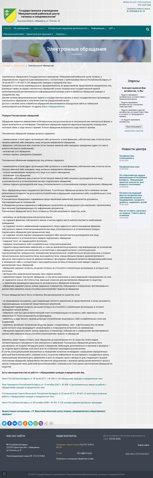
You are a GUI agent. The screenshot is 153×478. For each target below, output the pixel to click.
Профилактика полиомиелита (126, 157)
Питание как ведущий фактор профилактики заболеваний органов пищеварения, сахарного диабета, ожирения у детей (133, 197)
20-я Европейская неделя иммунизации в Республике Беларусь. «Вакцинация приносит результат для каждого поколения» (133, 180)
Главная (7, 65)
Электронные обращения (41, 65)
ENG (149, 5)
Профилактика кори (129, 167)
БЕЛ (144, 5)
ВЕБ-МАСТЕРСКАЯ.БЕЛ (137, 454)
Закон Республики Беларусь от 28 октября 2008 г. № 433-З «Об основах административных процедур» (52, 402)
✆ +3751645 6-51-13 (136, 11)
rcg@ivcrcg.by (84, 453)
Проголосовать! (134, 126)
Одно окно (19, 65)
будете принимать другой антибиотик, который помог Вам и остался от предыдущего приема (133, 113)
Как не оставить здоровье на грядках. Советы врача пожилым (132, 213)
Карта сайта (143, 445)
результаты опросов (134, 131)
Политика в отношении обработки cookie (75, 459)
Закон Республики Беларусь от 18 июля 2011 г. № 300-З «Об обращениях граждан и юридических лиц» (52, 378)
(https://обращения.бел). (53, 106)
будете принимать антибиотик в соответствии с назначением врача (132, 97)
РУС (140, 5)
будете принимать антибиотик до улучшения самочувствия (131, 105)
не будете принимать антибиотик (129, 121)
